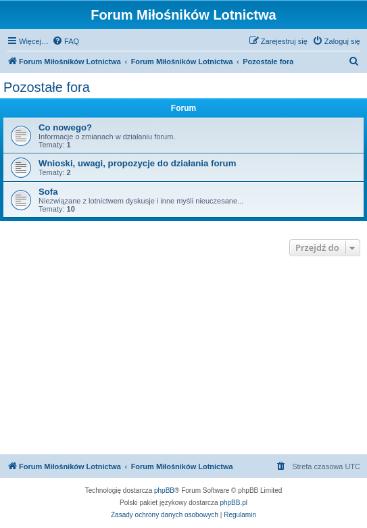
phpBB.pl (233, 502)
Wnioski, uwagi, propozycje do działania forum (137, 163)
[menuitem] (65, 41)
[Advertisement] (183, 357)
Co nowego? (65, 127)
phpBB (164, 490)
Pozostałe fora (46, 87)
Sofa (48, 192)
